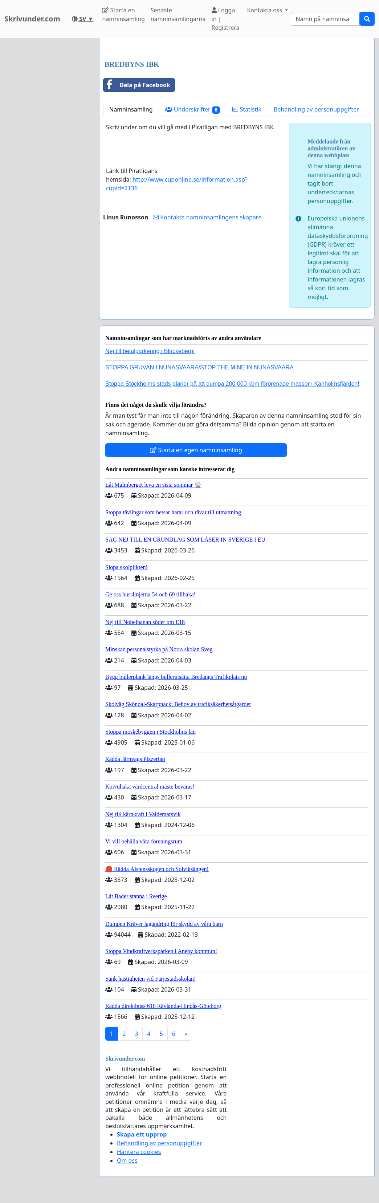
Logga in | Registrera (226, 19)
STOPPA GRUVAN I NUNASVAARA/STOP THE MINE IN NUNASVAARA (199, 367)
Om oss (127, 1160)
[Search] (325, 19)
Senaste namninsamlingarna (178, 14)
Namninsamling (131, 109)
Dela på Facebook (136, 85)
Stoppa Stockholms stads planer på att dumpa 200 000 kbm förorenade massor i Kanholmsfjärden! (232, 384)
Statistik (246, 109)
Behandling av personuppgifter (316, 109)
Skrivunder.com (32, 19)
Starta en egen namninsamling (196, 450)
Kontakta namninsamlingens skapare (207, 217)
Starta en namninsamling (123, 14)
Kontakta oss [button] (265, 10)
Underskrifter (192, 109)
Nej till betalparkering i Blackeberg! (150, 351)
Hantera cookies (139, 1152)
